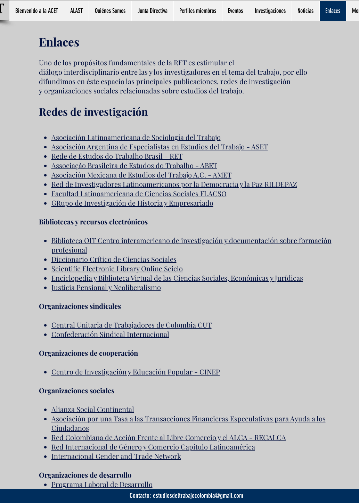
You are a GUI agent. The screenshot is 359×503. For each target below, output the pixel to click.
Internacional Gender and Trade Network (116, 456)
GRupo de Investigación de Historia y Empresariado (132, 202)
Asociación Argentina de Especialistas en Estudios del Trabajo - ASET (159, 146)
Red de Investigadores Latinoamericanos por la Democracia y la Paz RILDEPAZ (174, 184)
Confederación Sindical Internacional (110, 334)
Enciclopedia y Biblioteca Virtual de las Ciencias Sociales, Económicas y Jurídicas (177, 277)
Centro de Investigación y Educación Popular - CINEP (135, 371)
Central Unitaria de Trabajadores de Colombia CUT (131, 324)
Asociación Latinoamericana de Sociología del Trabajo (136, 137)
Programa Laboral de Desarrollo (102, 484)
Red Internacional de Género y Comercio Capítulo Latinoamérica (153, 446)
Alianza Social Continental (92, 409)
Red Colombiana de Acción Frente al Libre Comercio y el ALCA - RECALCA (168, 437)
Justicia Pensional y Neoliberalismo (106, 287)
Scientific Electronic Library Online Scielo (117, 268)
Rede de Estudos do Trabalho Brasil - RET (116, 155)
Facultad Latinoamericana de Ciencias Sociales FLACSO (139, 193)
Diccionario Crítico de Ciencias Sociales (114, 259)
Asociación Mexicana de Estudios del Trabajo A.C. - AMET (141, 174)
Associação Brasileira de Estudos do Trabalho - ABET (134, 165)
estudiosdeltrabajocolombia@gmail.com (198, 496)
